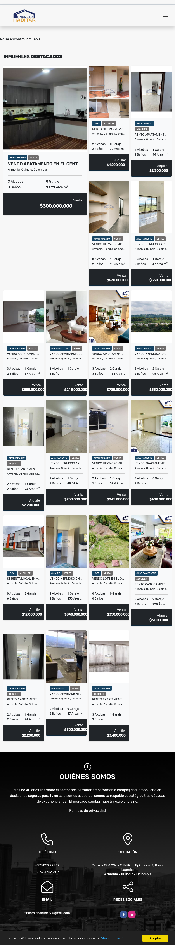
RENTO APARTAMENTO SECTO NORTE (23, 699)
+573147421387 (47, 872)
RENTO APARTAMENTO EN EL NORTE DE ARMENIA (109, 699)
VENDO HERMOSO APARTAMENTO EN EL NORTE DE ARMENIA (151, 353)
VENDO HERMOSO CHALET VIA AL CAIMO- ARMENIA (66, 578)
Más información (116, 938)
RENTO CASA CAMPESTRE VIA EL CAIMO (151, 584)
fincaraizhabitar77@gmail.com (47, 913)
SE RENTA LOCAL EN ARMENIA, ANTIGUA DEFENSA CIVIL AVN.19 (23, 578)
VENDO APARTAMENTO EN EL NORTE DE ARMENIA (23, 353)
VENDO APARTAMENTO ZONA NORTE (66, 693)
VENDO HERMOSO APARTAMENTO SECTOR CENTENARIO (109, 244)
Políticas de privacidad (87, 810)
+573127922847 (47, 865)
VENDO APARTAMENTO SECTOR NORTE (109, 353)
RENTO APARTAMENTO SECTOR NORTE (151, 134)
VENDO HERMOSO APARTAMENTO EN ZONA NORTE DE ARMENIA (109, 463)
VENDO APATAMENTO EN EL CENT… (44, 163)
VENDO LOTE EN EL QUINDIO (109, 578)
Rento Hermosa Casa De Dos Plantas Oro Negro (109, 129)
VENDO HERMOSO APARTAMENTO (66, 463)
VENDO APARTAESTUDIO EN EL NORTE (66, 353)
